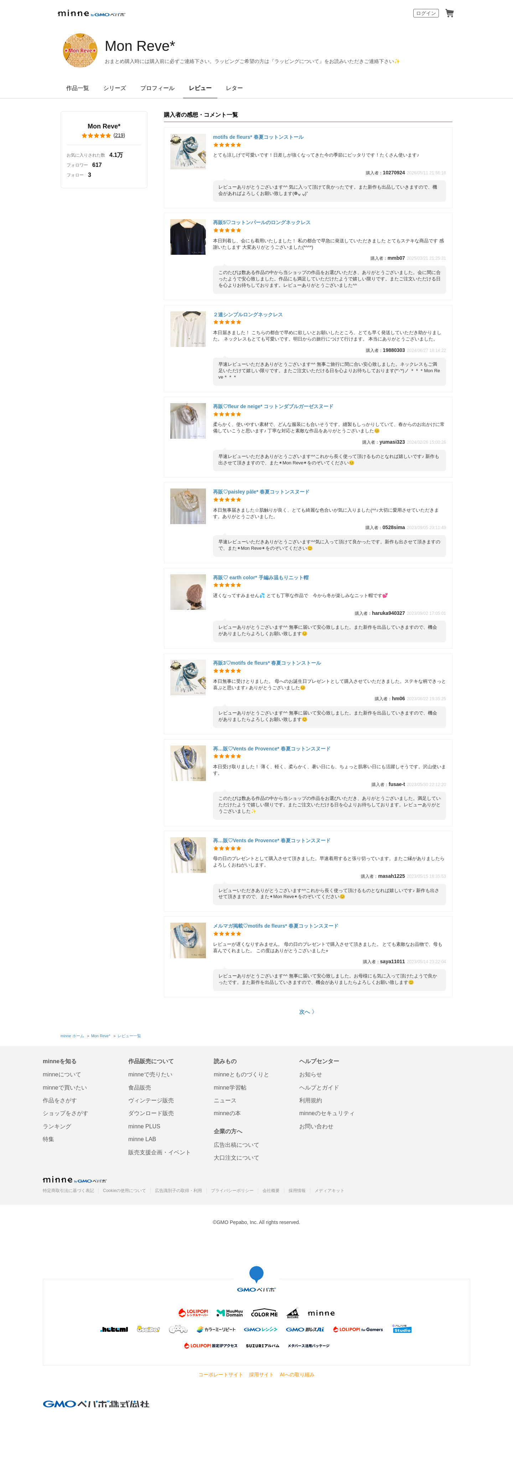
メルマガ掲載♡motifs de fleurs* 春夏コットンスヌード (275, 926)
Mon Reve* (140, 46)
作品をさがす (60, 1100)
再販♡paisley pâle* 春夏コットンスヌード (261, 492)
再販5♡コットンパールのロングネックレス (262, 222)
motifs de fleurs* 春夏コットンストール (258, 137)
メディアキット (329, 1190)
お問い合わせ (316, 1126)
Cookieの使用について (124, 1190)
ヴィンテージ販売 (151, 1100)
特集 (48, 1139)
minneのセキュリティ (327, 1113)
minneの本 (227, 1113)
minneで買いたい (65, 1088)
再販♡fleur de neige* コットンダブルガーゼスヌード (273, 406)
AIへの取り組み (297, 1374)
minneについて (62, 1074)
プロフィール (157, 88)
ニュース (225, 1100)
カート (449, 13)
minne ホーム (72, 1036)
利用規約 (310, 1100)
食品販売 (139, 1088)
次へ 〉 (308, 1012)
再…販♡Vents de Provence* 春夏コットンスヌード (272, 749)
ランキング (57, 1126)
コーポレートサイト (220, 1374)
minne (75, 1179)
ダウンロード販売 (151, 1113)
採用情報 (297, 1190)
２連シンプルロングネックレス (248, 314)
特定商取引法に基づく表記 (68, 1190)
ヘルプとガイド (319, 1088)
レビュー (200, 88)
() (104, 135)
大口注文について (236, 1158)
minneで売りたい (150, 1074)
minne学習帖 (230, 1088)
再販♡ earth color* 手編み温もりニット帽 (261, 577)
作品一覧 (77, 88)
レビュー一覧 (129, 1036)
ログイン (426, 13)
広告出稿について (236, 1145)
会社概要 (271, 1190)
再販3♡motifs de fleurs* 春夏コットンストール (267, 663)
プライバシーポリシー (232, 1190)
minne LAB (142, 1139)
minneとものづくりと (241, 1074)
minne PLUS (144, 1126)
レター (234, 88)
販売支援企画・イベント (159, 1152)
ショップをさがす (65, 1113)
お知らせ (310, 1074)
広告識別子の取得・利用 (178, 1190)
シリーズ (114, 88)
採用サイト (261, 1374)
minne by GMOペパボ (91, 13)
